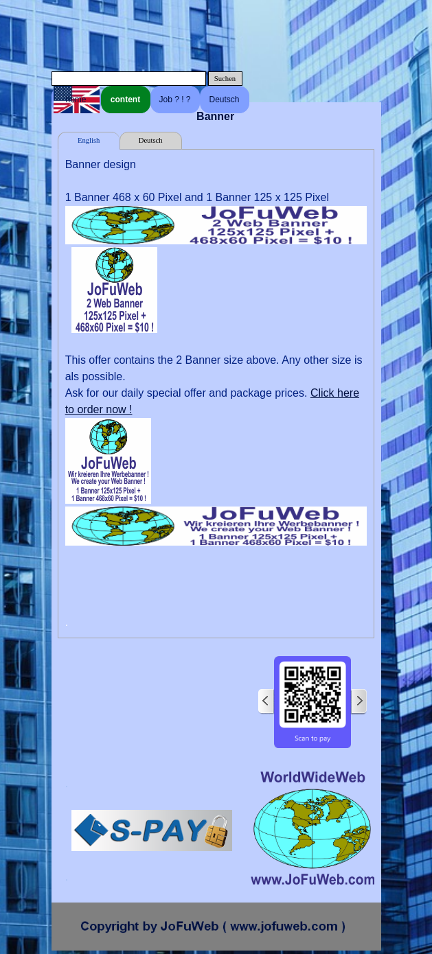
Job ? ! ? (174, 99)
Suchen (225, 78)
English (89, 140)
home (75, 99)
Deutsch (224, 99)
